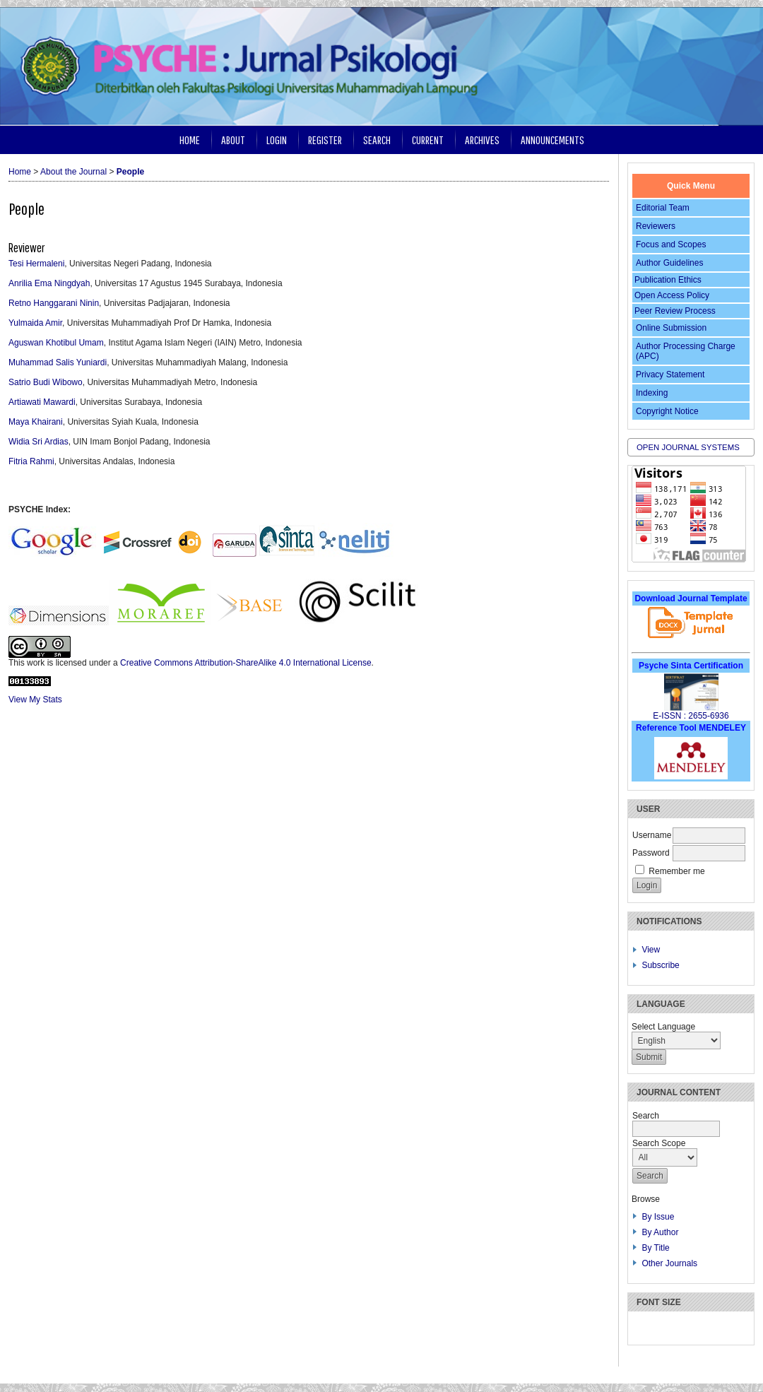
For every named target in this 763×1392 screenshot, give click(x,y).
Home (189, 139)
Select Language (663, 1027)
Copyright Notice (667, 411)
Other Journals (669, 1263)
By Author (659, 1232)
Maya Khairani (35, 422)
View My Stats (35, 699)
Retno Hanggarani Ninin (53, 303)
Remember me (676, 871)
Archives (482, 139)
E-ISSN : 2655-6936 (690, 716)
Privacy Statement (670, 374)
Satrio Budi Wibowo (45, 382)
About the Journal (73, 172)
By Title (655, 1248)
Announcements (552, 139)
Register (325, 139)
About (233, 139)
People (130, 172)
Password (651, 853)
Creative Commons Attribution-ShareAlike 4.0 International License (246, 663)
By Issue (657, 1217)
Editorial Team (663, 208)
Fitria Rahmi (31, 461)
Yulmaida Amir (35, 323)
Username (651, 835)
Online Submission (671, 328)
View (650, 950)
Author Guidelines (669, 263)
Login (276, 139)
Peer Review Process (675, 311)
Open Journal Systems (688, 447)
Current (428, 139)
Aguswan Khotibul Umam (56, 343)
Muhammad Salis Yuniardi (57, 362)
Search (377, 139)
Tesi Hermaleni (36, 264)
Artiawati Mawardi (42, 402)
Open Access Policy (671, 295)
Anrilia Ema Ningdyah (49, 283)
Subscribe (660, 965)
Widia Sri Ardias (38, 442)
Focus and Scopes (671, 244)
